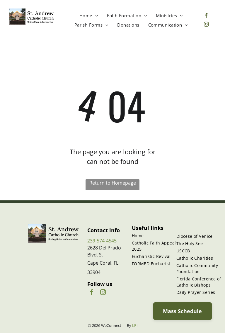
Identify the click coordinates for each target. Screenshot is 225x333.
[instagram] (206, 25)
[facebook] (206, 16)
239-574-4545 (102, 240)
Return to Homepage (112, 183)
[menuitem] (89, 15)
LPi (134, 325)
